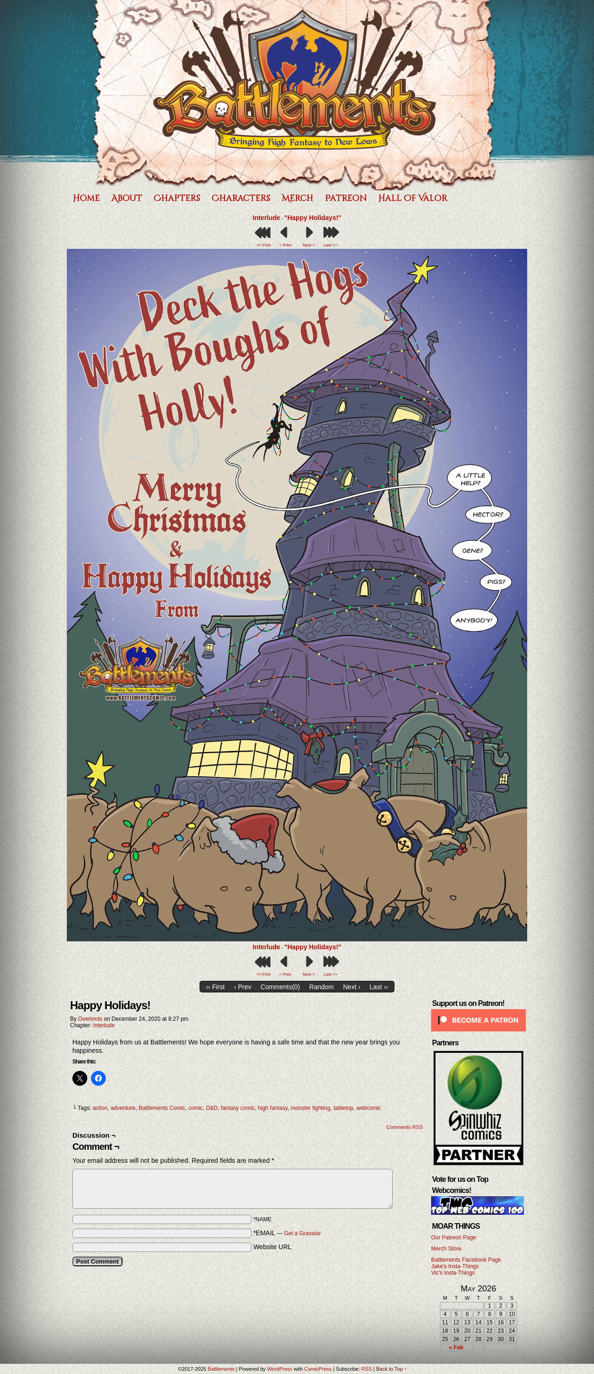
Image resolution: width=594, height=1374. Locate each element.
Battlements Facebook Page (466, 1260)
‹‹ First (215, 987)
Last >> (330, 245)
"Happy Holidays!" (313, 217)
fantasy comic (238, 1108)
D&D (212, 1108)
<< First (264, 245)
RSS (367, 1369)
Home (86, 198)
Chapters (177, 198)
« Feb (456, 1347)
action (100, 1108)
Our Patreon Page (453, 1237)
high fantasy (273, 1108)
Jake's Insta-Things (455, 1266)
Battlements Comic (161, 1108)
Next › (351, 987)
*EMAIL (287, 1233)
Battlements (294, 95)
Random (321, 987)
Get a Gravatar (302, 1233)
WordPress (279, 1369)
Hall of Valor (412, 198)
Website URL (272, 1247)
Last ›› (379, 987)
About (126, 198)
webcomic (368, 1108)
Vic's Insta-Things (453, 1273)
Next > (309, 245)
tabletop (343, 1108)
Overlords (90, 1019)
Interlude (266, 217)
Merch (297, 198)
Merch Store (446, 1248)
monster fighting (310, 1108)
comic (195, 1108)
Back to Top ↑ (391, 1369)
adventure (122, 1108)
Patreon (346, 198)
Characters (241, 198)
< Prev (285, 245)
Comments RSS (404, 1127)
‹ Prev (242, 987)
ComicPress (318, 1369)
